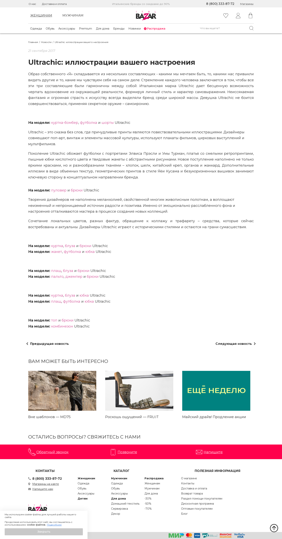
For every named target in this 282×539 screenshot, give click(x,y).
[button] (44, 531)
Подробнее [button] (54, 524)
